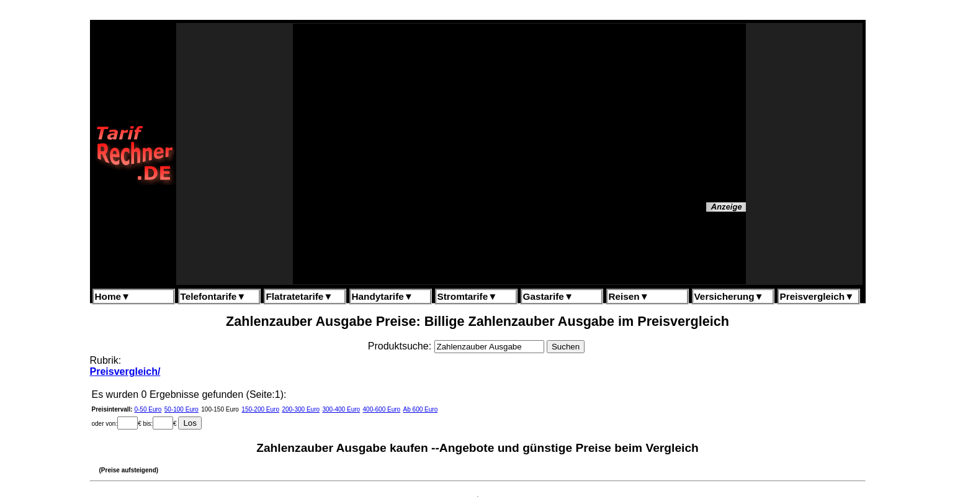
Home (113, 296)
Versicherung (729, 296)
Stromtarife (467, 296)
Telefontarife (213, 296)
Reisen (629, 296)
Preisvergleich (817, 296)
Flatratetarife (299, 296)
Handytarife (382, 296)
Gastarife (548, 296)
